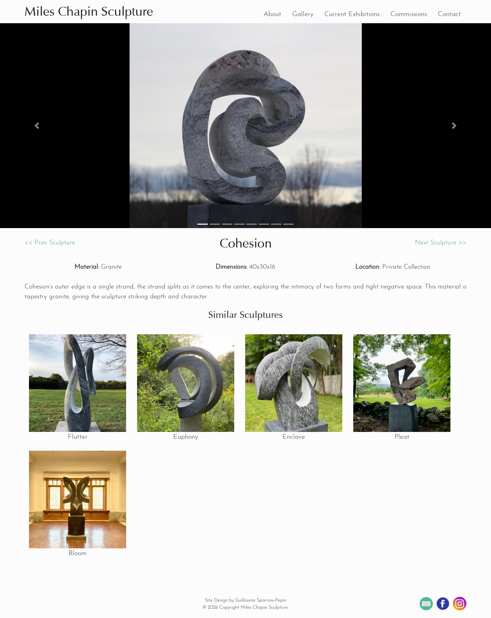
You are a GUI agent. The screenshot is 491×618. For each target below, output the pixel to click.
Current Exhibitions (352, 14)
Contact (449, 14)
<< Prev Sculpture (50, 243)
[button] (37, 125)
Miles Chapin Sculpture (89, 12)
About (272, 14)
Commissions (408, 14)
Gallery (302, 14)
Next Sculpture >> (440, 243)
